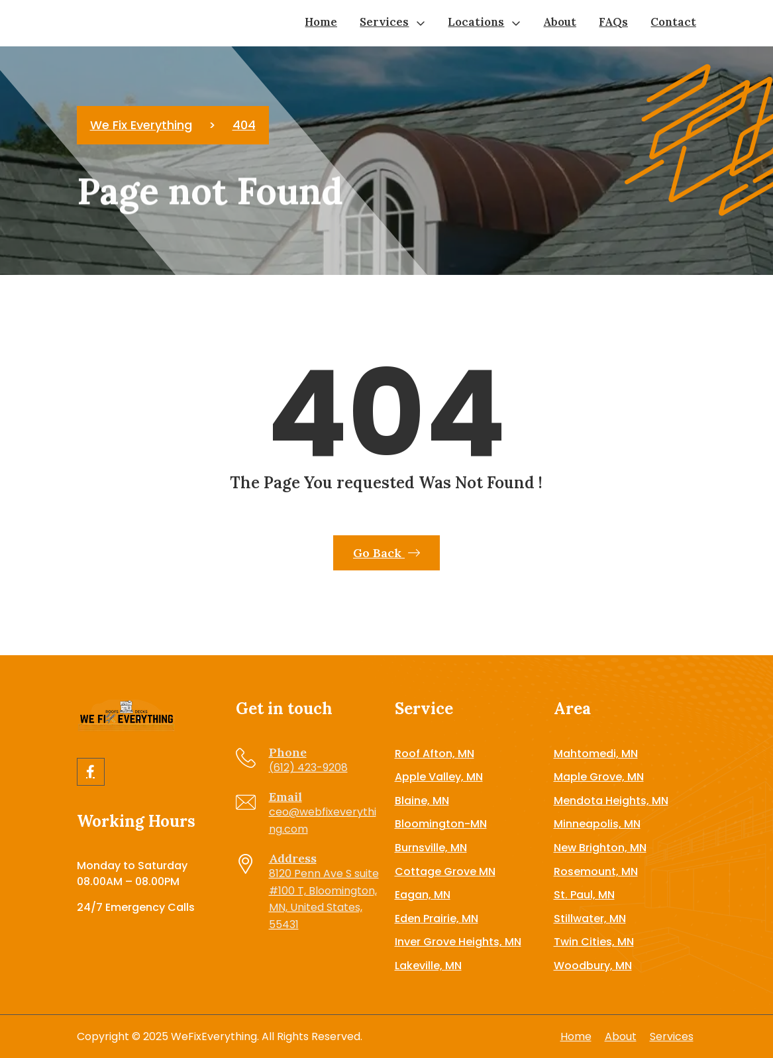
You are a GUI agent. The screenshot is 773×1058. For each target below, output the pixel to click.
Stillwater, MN (590, 918)
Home (321, 22)
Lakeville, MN (428, 965)
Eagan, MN (422, 894)
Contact (673, 22)
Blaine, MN (422, 800)
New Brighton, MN (600, 847)
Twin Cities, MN (594, 941)
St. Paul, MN (584, 894)
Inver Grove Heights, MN (458, 941)
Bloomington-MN (441, 823)
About (559, 22)
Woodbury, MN (593, 965)
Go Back (386, 552)
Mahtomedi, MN (596, 753)
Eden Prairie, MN (436, 918)
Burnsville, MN (431, 847)
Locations (476, 22)
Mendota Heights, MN (611, 800)
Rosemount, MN (596, 871)
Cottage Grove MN (445, 871)
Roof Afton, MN (434, 753)
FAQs (613, 22)
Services (384, 22)
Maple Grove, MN (599, 776)
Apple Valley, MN (439, 776)
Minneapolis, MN (597, 823)
